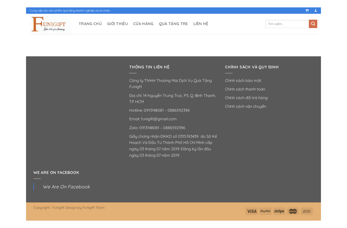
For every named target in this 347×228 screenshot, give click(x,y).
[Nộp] (313, 24)
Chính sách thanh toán (245, 89)
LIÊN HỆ (200, 23)
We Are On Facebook (56, 172)
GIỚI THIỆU (117, 23)
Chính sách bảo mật (243, 80)
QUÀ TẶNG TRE (173, 23)
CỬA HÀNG (143, 23)
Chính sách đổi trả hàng (246, 97)
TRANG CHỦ (90, 23)
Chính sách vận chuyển (245, 106)
